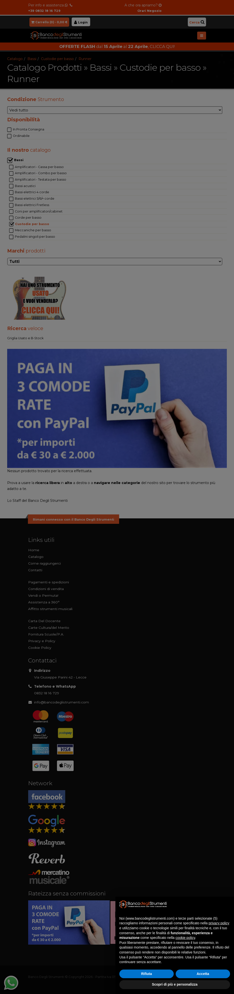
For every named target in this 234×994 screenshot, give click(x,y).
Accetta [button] (203, 974)
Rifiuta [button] (146, 974)
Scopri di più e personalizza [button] (174, 984)
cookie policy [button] (185, 938)
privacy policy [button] (219, 923)
